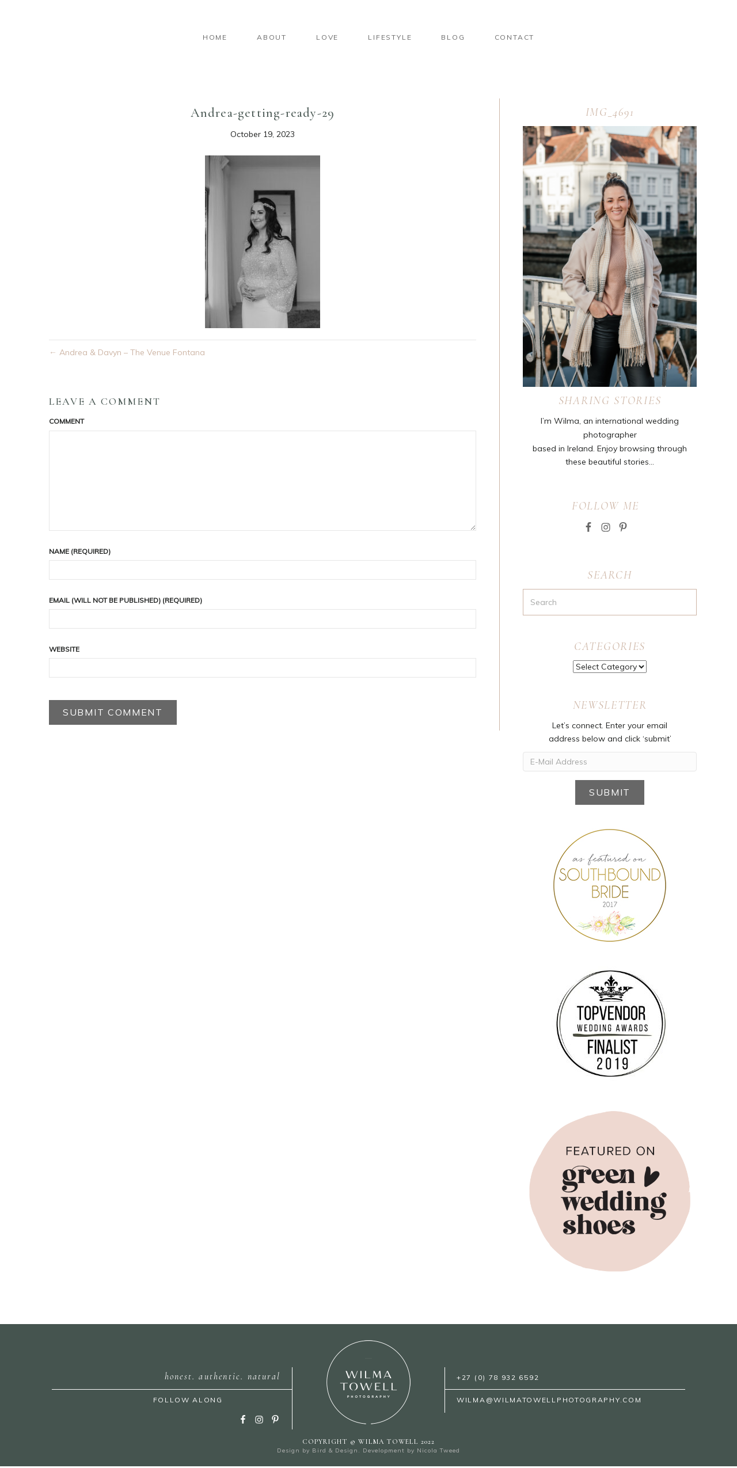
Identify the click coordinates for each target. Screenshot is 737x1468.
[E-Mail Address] (610, 763)
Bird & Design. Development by (364, 1452)
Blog (572, 37)
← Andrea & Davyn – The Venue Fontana (127, 354)
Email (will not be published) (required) (125, 602)
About (153, 37)
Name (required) (80, 553)
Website (64, 650)
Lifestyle (509, 37)
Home (95, 37)
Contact (633, 37)
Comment (66, 423)
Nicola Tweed (438, 1452)
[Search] (610, 604)
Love (208, 37)
